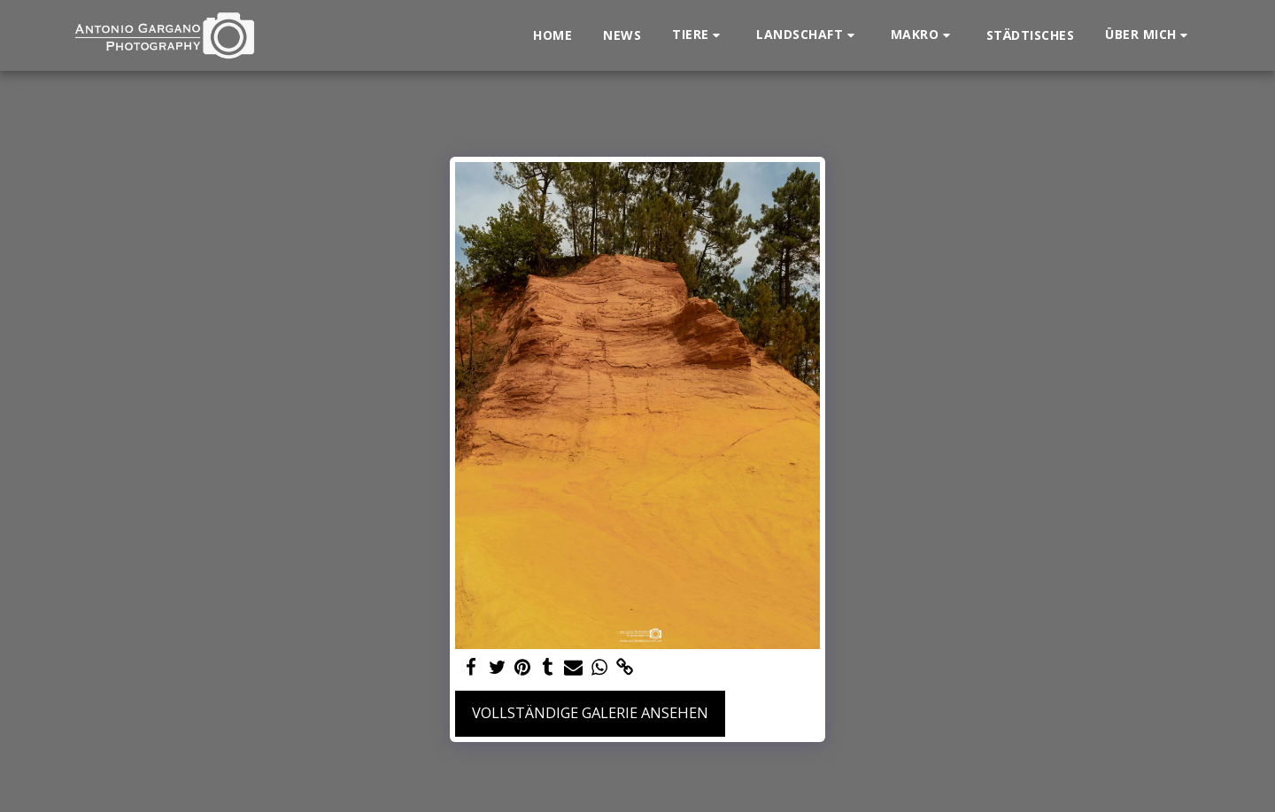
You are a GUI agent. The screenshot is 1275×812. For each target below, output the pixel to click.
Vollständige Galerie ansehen (590, 712)
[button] (698, 35)
